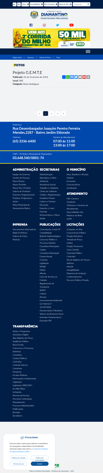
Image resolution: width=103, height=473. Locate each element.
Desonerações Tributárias (51, 310)
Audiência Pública (20, 341)
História (70, 178)
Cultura (43, 293)
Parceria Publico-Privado (78, 280)
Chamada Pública (74, 253)
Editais (42, 270)
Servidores (17, 415)
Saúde (42, 218)
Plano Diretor (19, 181)
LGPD (69, 219)
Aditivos (70, 263)
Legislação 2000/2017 (22, 385)
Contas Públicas (20, 358)
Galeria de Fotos (45, 57)
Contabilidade (46, 232)
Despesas (17, 371)
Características (73, 184)
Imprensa (30, 57)
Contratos (71, 256)
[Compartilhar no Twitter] (76, 77)
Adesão (70, 266)
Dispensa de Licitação (76, 273)
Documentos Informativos (24, 229)
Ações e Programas (21, 331)
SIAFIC (43, 290)
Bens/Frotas (18, 344)
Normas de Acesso (21, 395)
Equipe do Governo (21, 174)
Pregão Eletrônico (75, 236)
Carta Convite (73, 249)
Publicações (18, 409)
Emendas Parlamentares (50, 317)
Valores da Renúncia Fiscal (51, 314)
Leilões (70, 243)
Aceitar (39, 464)
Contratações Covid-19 (50, 229)
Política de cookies (18, 458)
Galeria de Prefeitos (21, 191)
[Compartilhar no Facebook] (72, 77)
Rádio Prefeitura (20, 232)
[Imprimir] (88, 77)
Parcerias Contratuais (22, 399)
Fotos (58, 57)
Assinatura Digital (20, 334)
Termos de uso (18, 464)
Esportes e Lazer (47, 208)
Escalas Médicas (20, 375)
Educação (44, 205)
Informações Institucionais (24, 378)
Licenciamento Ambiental (51, 300)
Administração (46, 174)
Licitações (17, 392)
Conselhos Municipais (49, 253)
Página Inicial (17, 57)
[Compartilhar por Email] (80, 77)
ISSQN (43, 266)
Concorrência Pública (76, 232)
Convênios (17, 368)
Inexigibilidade (73, 270)
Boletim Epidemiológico (50, 236)
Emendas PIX (46, 320)
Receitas (16, 412)
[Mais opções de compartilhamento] (64, 77)
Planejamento (19, 402)
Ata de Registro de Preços (78, 260)
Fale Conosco (73, 198)
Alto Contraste (50, 4)
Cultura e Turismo (47, 201)
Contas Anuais (46, 256)
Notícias (16, 239)
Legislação (44, 263)
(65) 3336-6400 (24, 141)
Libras (25, 4)
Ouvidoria (71, 202)
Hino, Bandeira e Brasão (77, 174)
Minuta (43, 273)
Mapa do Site (65, 4)
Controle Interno (20, 365)
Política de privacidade (39, 458)
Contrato (44, 260)
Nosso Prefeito (19, 184)
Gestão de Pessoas (21, 178)
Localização (72, 188)
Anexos (43, 297)
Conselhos (17, 355)
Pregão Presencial (75, 246)
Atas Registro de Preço (23, 338)
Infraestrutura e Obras (50, 215)
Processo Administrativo (23, 405)
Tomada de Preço (74, 239)
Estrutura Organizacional (24, 194)
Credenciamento (74, 276)
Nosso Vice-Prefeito (22, 188)
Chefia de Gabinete (48, 191)
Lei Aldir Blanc (19, 388)
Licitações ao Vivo (75, 229)
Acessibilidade (36, 4)
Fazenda (43, 211)
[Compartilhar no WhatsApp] (68, 77)
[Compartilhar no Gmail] (84, 77)
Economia (71, 181)
